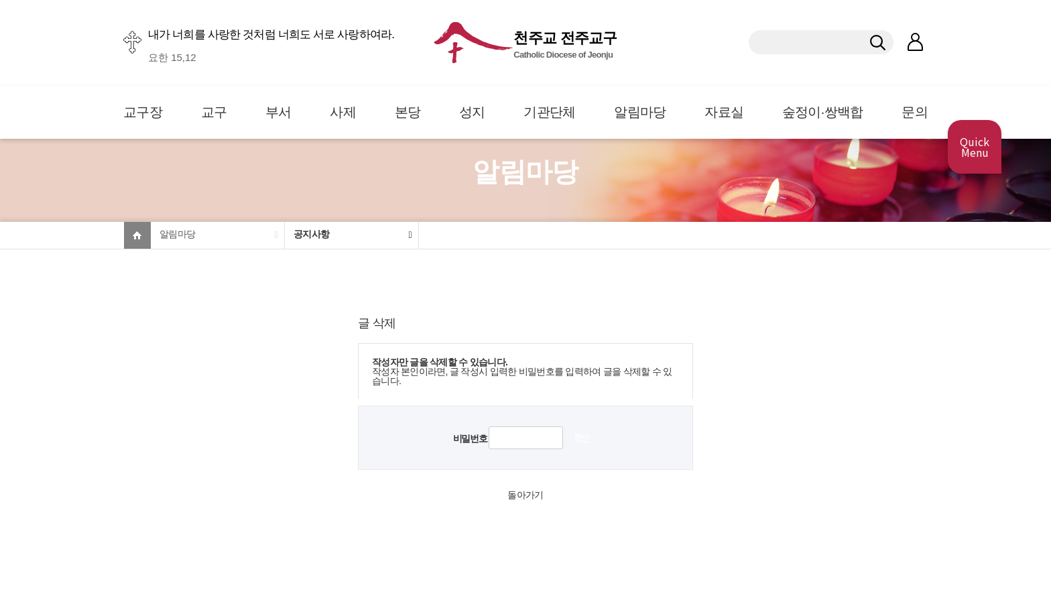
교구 (214, 112)
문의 (915, 112)
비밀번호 (470, 438)
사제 (343, 112)
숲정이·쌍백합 (822, 112)
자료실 (723, 112)
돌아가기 (525, 494)
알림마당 (640, 112)
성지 (472, 112)
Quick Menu (974, 146)
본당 (408, 112)
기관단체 (549, 112)
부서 (278, 112)
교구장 (142, 112)
